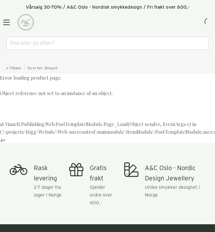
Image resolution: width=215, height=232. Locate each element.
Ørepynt (51, 68)
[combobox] (107, 43)
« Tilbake (13, 68)
